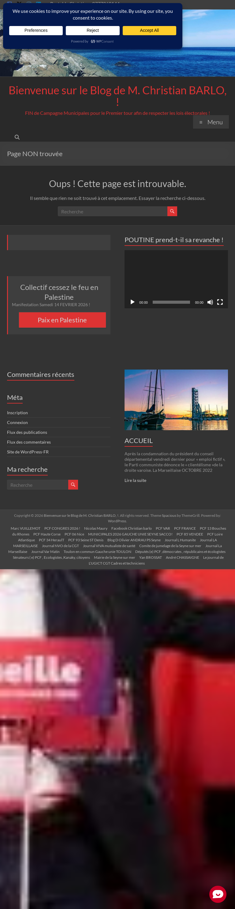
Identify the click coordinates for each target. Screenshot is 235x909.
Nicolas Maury (95, 528)
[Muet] (210, 302)
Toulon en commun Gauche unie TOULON (97, 551)
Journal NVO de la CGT (60, 545)
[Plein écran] (220, 302)
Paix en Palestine (62, 320)
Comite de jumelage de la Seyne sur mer (170, 545)
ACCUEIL (139, 440)
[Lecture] (132, 302)
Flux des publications (27, 432)
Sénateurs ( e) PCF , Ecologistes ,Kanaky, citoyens (51, 557)
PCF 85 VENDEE (190, 534)
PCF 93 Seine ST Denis (85, 540)
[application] (176, 279)
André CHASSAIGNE (182, 557)
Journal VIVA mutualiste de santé (109, 545)
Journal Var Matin (45, 551)
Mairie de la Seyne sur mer (114, 557)
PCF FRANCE (185, 528)
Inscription (17, 412)
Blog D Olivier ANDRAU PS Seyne (134, 540)
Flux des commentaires (29, 442)
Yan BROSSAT (150, 557)
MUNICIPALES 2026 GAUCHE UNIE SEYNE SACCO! (130, 534)
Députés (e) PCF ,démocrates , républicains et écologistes (180, 551)
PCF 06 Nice (74, 534)
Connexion (17, 422)
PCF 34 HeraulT (51, 540)
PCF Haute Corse (47, 534)
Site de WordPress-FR (28, 451)
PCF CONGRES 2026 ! (62, 528)
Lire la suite (135, 480)
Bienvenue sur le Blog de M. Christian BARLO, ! (118, 95)
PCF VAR (163, 528)
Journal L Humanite (180, 540)
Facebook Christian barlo (131, 528)
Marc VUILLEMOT (25, 528)
